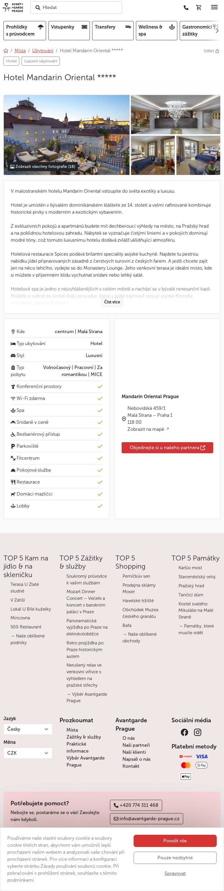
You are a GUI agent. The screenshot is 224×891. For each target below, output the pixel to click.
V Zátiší (17, 600)
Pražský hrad (191, 585)
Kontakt (131, 766)
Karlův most (190, 567)
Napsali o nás (136, 759)
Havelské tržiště (138, 600)
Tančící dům (190, 594)
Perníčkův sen (136, 576)
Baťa (127, 625)
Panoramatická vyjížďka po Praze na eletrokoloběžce (87, 627)
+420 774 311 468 (136, 805)
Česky (13, 729)
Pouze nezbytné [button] (175, 857)
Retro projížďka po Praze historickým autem (85, 649)
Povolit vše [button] (175, 840)
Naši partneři (136, 745)
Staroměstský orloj (197, 576)
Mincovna (20, 618)
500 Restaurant (25, 627)
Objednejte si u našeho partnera (167, 447)
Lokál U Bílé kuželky (30, 609)
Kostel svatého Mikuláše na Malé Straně (195, 610)
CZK (12, 753)
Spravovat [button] (175, 873)
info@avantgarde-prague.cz (146, 818)
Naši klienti (134, 752)
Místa (72, 730)
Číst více (112, 302)
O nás (129, 738)
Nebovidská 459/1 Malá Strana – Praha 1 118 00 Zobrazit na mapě (149, 418)
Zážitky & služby (83, 737)
